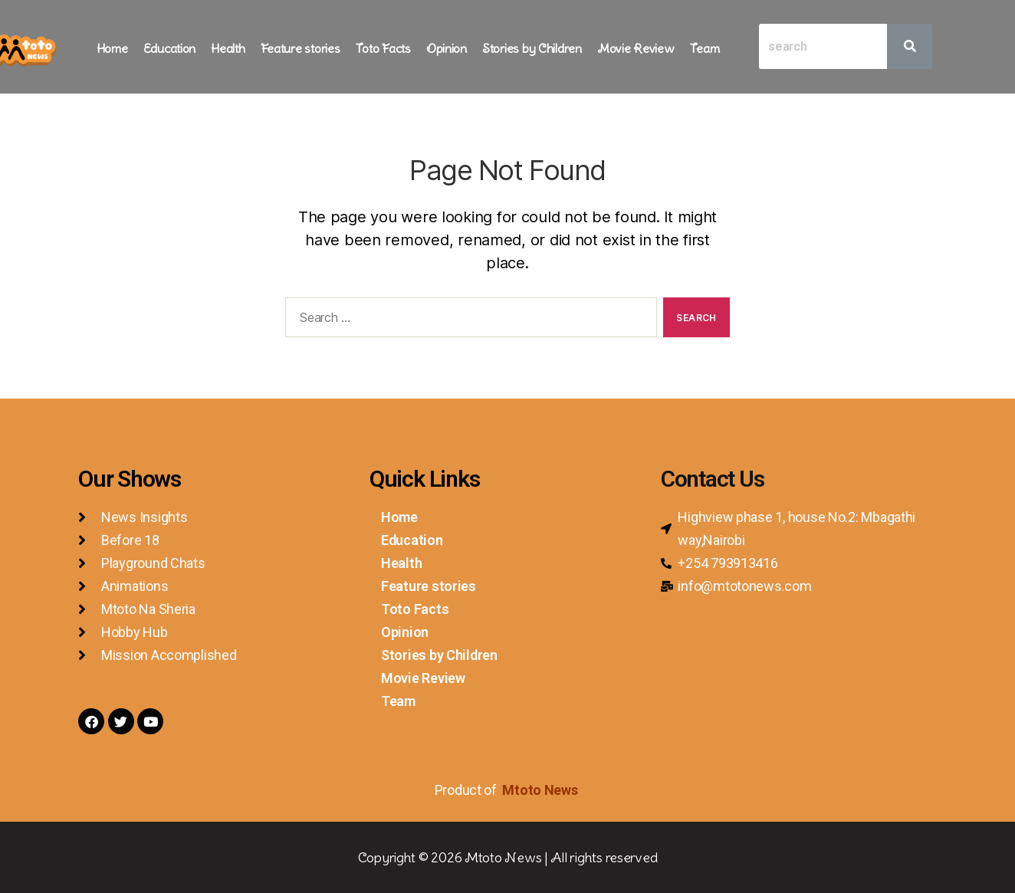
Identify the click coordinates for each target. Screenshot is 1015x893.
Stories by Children (532, 48)
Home (112, 48)
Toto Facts (383, 48)
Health (228, 48)
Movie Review (636, 48)
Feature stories (300, 48)
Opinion (446, 48)
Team (705, 48)
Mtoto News (541, 790)
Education (169, 48)
